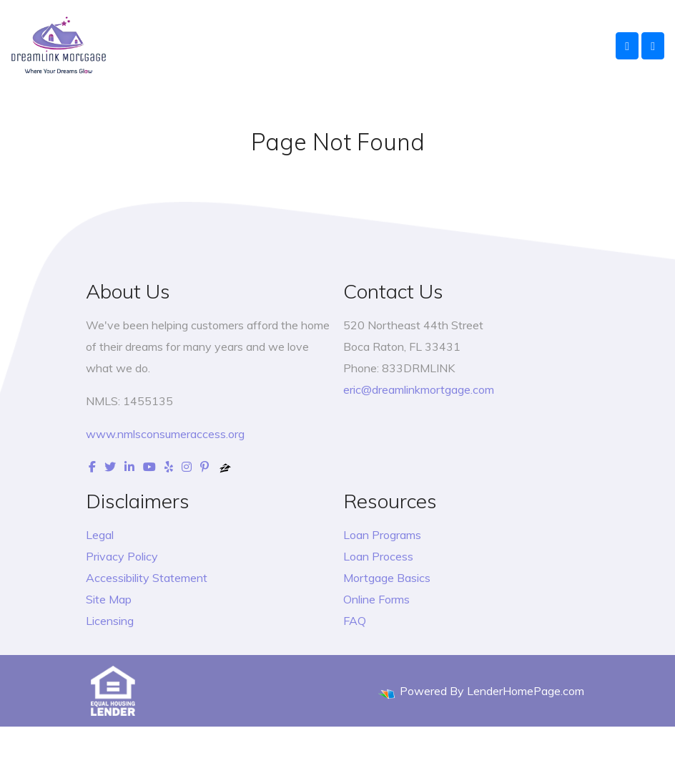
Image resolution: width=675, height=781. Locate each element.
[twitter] (110, 467)
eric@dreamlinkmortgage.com (418, 389)
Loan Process (378, 556)
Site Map (109, 599)
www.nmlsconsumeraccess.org (165, 434)
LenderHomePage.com (525, 691)
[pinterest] (204, 467)
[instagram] (187, 467)
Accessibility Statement (146, 578)
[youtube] (149, 467)
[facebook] (92, 467)
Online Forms (376, 599)
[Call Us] (627, 45)
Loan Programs (382, 535)
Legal (100, 535)
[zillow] (225, 467)
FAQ (354, 620)
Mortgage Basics (386, 578)
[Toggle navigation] (652, 45)
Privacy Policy (122, 556)
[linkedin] (129, 467)
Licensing (110, 620)
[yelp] (168, 467)
